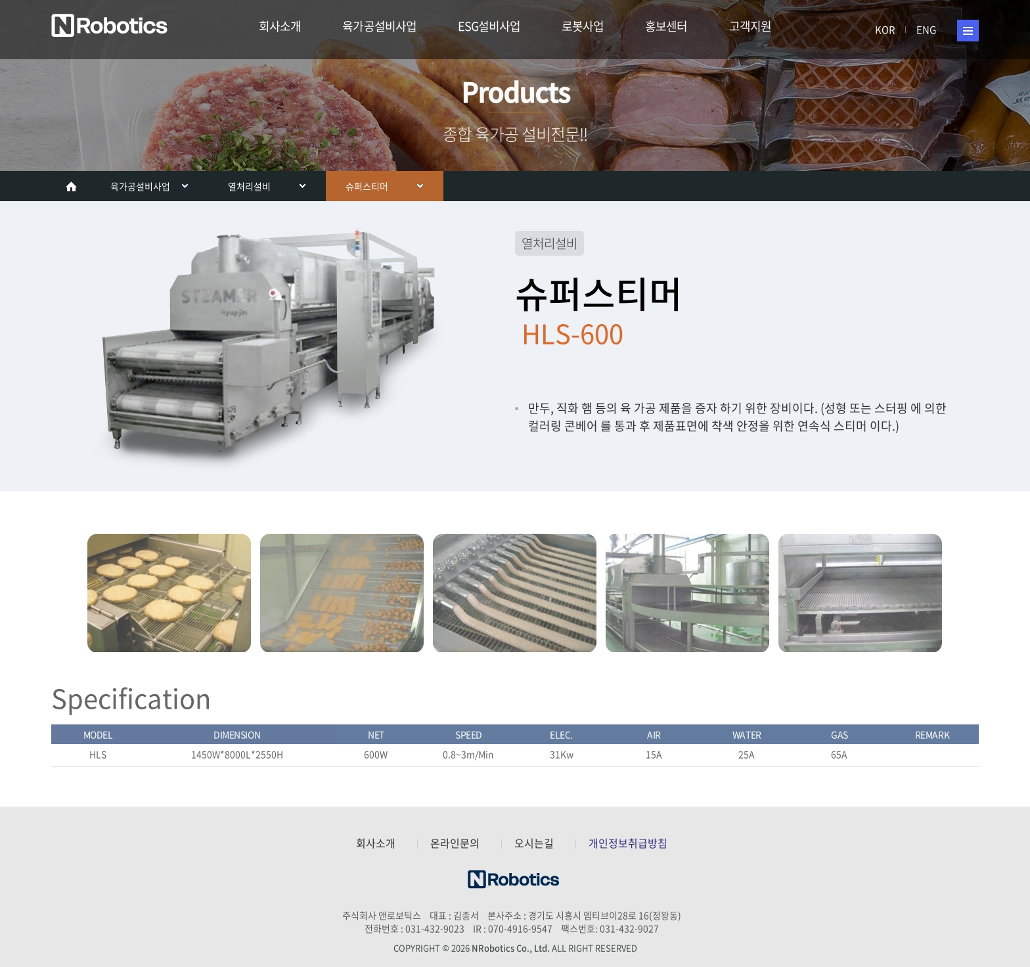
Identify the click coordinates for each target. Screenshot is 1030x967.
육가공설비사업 (379, 26)
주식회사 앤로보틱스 (111, 26)
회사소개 (280, 26)
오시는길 (534, 843)
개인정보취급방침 (628, 843)
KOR (885, 29)
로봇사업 (583, 26)
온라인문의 (455, 843)
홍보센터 (666, 26)
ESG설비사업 (489, 26)
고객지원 (750, 26)
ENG (926, 29)
